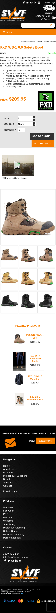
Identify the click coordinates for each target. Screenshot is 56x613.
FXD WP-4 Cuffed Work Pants (35, 358)
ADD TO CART (43, 143)
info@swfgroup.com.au (16, 557)
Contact (7, 486)
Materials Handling (13, 534)
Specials (8, 482)
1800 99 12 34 (11, 554)
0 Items (45, 19)
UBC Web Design (14, 593)
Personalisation (12, 538)
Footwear (39, 42)
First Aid (8, 517)
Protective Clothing (14, 527)
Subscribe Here (45, 441)
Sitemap (4, 590)
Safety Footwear (50, 42)
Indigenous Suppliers (15, 476)
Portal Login (50, 2)
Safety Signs (10, 531)
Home (23, 42)
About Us (8, 469)
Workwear (8, 507)
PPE (5, 514)
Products (30, 42)
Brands (7, 479)
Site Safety (9, 524)
